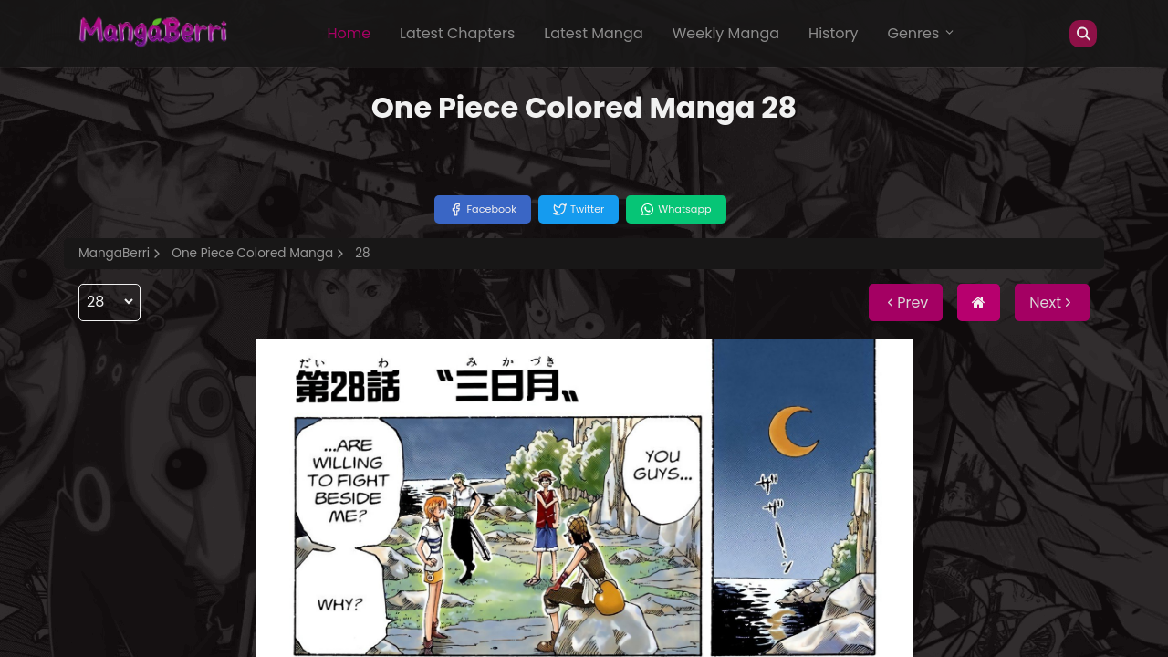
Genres (921, 33)
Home (348, 33)
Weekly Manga (726, 33)
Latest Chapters (457, 33)
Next (1052, 302)
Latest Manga (593, 33)
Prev (906, 302)
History (833, 33)
